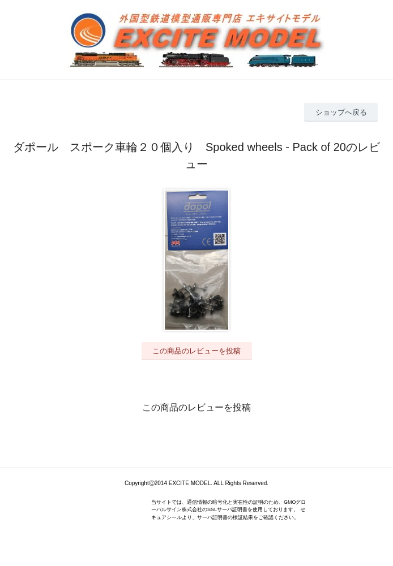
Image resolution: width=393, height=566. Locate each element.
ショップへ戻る (341, 112)
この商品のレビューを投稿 (196, 351)
